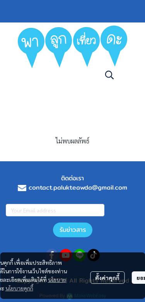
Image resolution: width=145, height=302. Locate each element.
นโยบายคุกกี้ (19, 288)
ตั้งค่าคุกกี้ (107, 277)
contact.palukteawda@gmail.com (78, 187)
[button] (109, 74)
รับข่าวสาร (73, 230)
